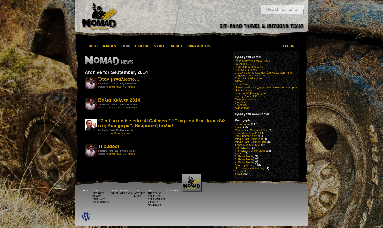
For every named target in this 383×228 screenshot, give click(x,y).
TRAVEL (97, 196)
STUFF (137, 190)
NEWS (114, 193)
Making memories (245, 99)
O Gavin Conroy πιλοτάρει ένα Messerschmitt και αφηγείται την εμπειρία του (264, 74)
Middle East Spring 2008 (249, 138)
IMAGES (97, 190)
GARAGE (125, 190)
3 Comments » (130, 154)
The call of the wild (246, 69)
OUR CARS (126, 193)
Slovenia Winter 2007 (248, 144)
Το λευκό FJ (242, 63)
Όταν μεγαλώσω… (118, 79)
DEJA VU (240, 81)
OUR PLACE (154, 196)
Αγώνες (239, 153)
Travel (111, 133)
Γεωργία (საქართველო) (250, 93)
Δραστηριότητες (244, 165)
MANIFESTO (154, 205)
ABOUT (152, 190)
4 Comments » (130, 87)
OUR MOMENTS (156, 199)
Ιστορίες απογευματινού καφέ (252, 60)
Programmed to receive (249, 66)
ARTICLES (139, 193)
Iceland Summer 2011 (248, 133)
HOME (86, 190)
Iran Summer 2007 (246, 135)
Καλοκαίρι (241, 105)
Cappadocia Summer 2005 (251, 130)
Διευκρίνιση (242, 84)
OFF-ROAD (98, 193)
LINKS (137, 196)
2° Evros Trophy (244, 156)
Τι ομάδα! (108, 146)
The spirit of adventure (248, 78)
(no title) (240, 102)
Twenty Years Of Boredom (250, 96)
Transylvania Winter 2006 (250, 150)
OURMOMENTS (101, 202)
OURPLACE (99, 199)
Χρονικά (240, 173)
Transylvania (242, 147)
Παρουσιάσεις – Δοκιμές (249, 168)
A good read (242, 107)
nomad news (115, 87)
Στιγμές (239, 171)
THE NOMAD (154, 193)
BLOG (114, 190)
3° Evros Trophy (244, 159)
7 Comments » (130, 107)
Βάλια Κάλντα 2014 (119, 100)
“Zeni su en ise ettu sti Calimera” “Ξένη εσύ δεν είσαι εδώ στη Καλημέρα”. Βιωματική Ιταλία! (162, 123)
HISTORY (153, 202)
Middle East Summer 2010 (251, 141)
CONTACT (172, 190)
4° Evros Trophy (244, 162)
